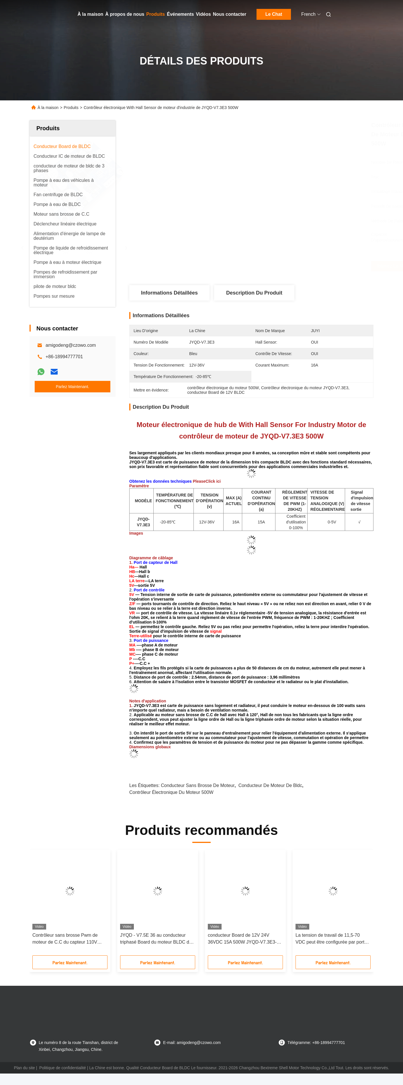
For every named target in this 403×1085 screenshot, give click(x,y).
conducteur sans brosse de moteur (197, 785)
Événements (180, 14)
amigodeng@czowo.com (71, 345)
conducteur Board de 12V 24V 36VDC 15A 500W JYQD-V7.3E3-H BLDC (244, 939)
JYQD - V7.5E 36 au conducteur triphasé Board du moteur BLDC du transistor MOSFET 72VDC (156, 939)
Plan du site (24, 1067)
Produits (155, 14)
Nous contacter (229, 14)
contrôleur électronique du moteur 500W (171, 792)
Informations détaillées (169, 293)
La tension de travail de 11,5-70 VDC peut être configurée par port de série (330, 939)
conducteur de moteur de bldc (270, 785)
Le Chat (273, 14)
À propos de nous (124, 14)
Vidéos (203, 14)
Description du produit (254, 293)
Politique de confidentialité (62, 1067)
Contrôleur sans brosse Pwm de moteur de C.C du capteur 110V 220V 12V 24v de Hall (65, 939)
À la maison (90, 14)
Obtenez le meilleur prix (286, 266)
